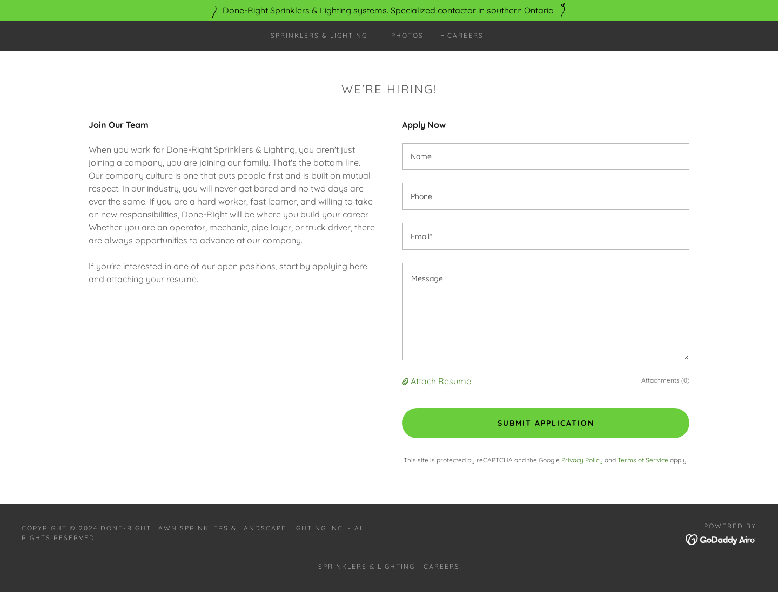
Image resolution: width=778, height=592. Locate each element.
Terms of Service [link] (643, 460)
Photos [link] (407, 35)
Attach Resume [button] (441, 381)
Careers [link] (465, 35)
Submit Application (546, 423)
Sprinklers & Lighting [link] (319, 35)
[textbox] (545, 156)
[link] (721, 538)
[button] (406, 381)
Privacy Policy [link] (582, 460)
